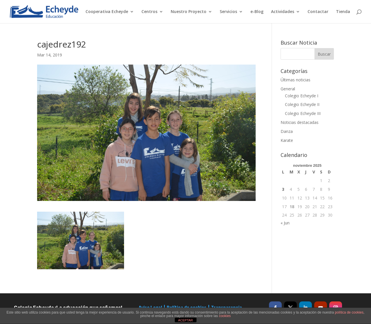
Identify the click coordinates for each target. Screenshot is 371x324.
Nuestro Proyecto (188, 12)
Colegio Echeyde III (303, 113)
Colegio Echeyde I (301, 95)
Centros (149, 12)
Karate (287, 140)
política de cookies (349, 312)
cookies (225, 316)
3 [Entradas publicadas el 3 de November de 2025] (283, 189)
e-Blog (256, 12)
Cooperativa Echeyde (107, 12)
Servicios (228, 12)
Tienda (343, 12)
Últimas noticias (295, 80)
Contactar (318, 12)
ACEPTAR (185, 320)
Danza (287, 131)
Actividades (282, 12)
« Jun (285, 223)
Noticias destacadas (300, 122)
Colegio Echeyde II (302, 104)
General (288, 88)
